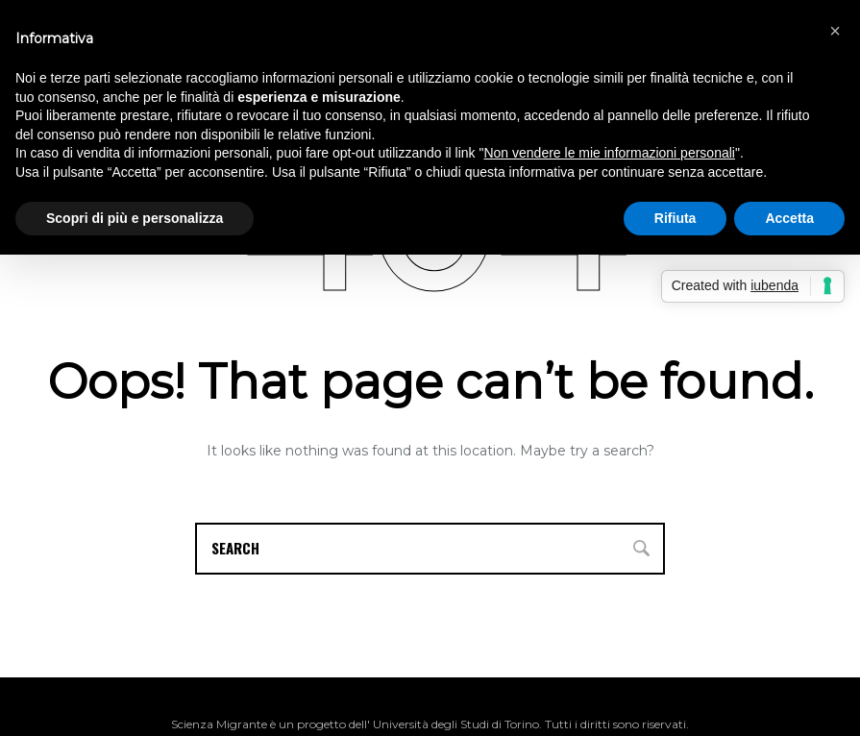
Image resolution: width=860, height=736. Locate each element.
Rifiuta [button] (675, 218)
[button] (835, 30)
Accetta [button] (789, 218)
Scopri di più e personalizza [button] (134, 218)
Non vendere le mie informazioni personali (608, 152)
